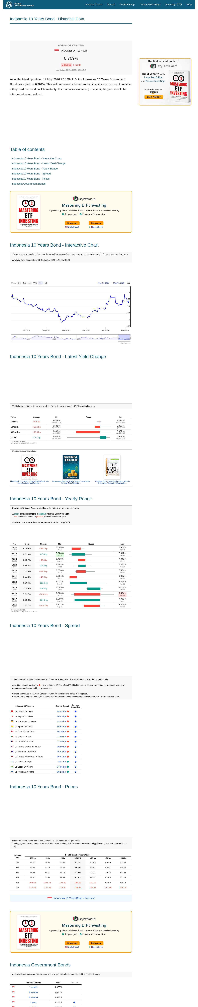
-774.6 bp (61, 767)
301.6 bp (61, 731)
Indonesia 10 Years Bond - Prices (30, 178)
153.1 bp (61, 756)
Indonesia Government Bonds (28, 183)
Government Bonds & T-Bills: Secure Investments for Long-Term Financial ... (71, 482)
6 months (33, 997)
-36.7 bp (62, 761)
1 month (33, 987)
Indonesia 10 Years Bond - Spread (31, 173)
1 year (33, 1002)
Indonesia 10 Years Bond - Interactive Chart (36, 158)
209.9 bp (61, 746)
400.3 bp (61, 716)
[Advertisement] (71, 32)
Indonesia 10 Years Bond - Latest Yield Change (38, 163)
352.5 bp (61, 721)
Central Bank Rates (150, 4)
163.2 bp (61, 751)
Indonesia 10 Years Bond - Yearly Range (34, 168)
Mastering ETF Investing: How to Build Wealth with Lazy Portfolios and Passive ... (29, 482)
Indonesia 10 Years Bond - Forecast (74, 898)
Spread (111, 4)
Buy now (72, 223)
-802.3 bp (61, 772)
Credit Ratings (127, 4)
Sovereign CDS (173, 4)
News (190, 4)
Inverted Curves (94, 4)
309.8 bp (61, 726)
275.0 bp (61, 736)
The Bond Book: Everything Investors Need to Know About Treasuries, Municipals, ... (112, 482)
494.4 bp (61, 711)
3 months (33, 992)
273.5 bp (61, 741)
